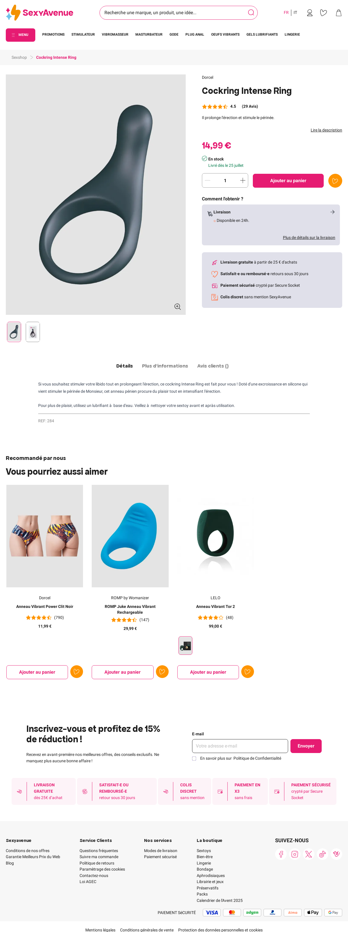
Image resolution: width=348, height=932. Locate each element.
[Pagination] (14, 332)
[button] (96, 194)
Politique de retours (97, 863)
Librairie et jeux (210, 881)
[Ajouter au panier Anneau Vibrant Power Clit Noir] (37, 672)
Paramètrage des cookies (102, 869)
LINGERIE (292, 34)
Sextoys (204, 850)
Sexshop (19, 57)
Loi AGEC (88, 881)
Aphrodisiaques (211, 875)
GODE (174, 34)
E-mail (198, 734)
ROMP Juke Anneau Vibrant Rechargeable (130, 609)
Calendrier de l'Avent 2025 (220, 900)
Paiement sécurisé (160, 856)
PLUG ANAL (194, 34)
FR (286, 12)
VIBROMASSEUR (115, 34)
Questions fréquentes (99, 850)
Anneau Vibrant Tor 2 (215, 606)
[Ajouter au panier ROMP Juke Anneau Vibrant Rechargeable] (122, 672)
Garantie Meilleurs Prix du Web (33, 856)
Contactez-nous (94, 875)
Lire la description (326, 130)
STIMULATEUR (83, 34)
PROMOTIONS (53, 34)
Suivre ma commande (99, 856)
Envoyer (306, 746)
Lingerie (204, 863)
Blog (10, 863)
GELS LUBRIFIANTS (262, 34)
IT (295, 12)
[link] (309, 12)
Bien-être (205, 856)
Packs (202, 894)
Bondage (205, 869)
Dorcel (207, 77)
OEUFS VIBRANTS (225, 34)
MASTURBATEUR (149, 34)
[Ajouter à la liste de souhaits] (335, 181)
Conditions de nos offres (27, 850)
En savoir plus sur (240, 758)
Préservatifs (207, 888)
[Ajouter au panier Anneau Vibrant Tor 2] (208, 672)
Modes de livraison (160, 850)
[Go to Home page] (39, 13)
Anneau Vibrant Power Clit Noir (44, 606)
